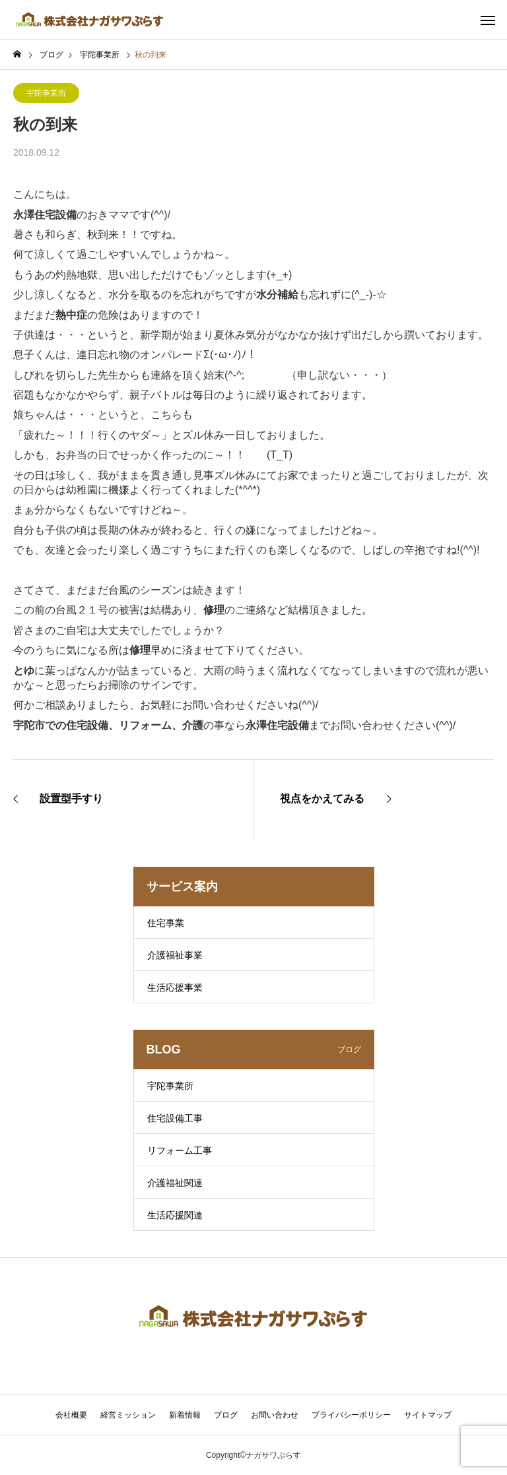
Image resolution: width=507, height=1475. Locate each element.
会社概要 (71, 1415)
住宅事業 (165, 923)
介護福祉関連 (175, 1182)
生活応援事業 (175, 987)
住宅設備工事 (175, 1118)
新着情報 (185, 1415)
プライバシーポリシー (351, 1415)
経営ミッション (128, 1415)
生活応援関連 (175, 1215)
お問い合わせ (274, 1415)
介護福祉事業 (175, 955)
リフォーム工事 (179, 1150)
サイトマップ (428, 1415)
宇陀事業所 (46, 93)
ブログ (226, 1415)
